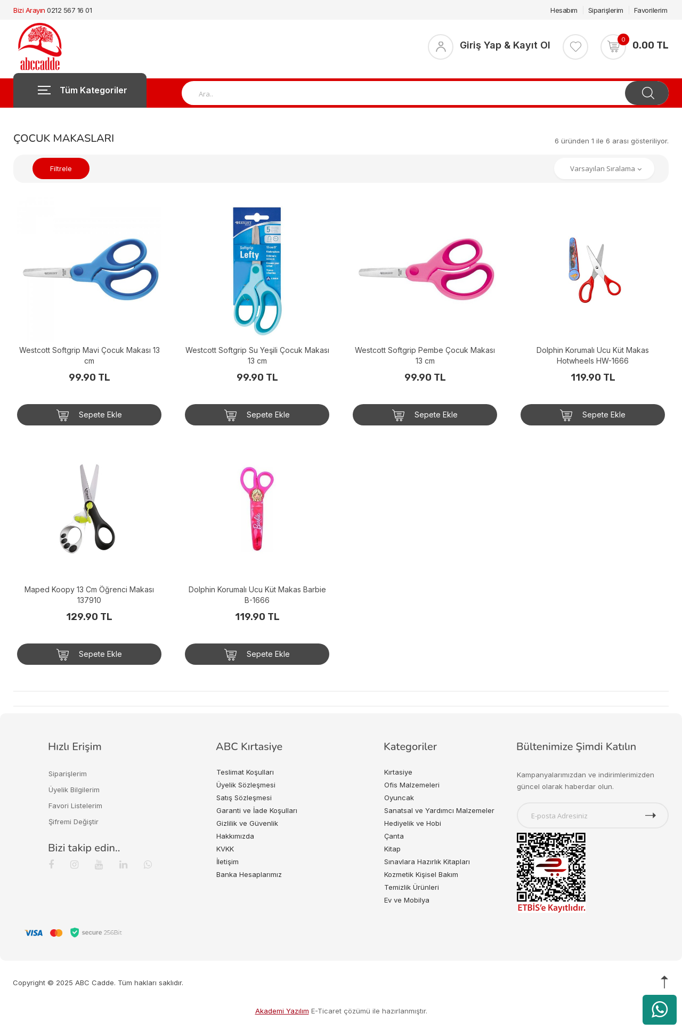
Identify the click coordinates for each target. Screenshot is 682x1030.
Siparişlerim (605, 10)
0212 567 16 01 (69, 10)
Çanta (394, 836)
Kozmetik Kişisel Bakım (421, 874)
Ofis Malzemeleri (412, 784)
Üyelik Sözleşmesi (245, 784)
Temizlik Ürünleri (411, 887)
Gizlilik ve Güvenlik (247, 823)
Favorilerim (651, 10)
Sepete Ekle (89, 415)
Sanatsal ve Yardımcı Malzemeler (439, 810)
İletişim (227, 861)
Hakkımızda (235, 836)
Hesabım (564, 10)
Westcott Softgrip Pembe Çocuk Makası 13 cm (425, 355)
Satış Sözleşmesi (244, 797)
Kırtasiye (398, 772)
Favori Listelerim (75, 805)
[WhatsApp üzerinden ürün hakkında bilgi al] (660, 1010)
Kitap (392, 848)
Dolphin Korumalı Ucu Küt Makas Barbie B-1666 (257, 595)
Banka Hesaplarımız (249, 874)
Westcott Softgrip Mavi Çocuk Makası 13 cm (89, 355)
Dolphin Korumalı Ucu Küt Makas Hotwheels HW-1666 (593, 355)
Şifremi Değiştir (73, 821)
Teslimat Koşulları (245, 772)
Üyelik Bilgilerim (74, 789)
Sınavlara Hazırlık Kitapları (427, 861)
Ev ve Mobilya (406, 900)
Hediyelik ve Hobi (412, 823)
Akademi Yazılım (282, 1011)
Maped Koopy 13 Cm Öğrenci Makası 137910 (89, 595)
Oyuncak (399, 797)
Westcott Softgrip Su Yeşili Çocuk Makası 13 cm (257, 355)
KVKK (225, 848)
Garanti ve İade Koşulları (256, 810)
